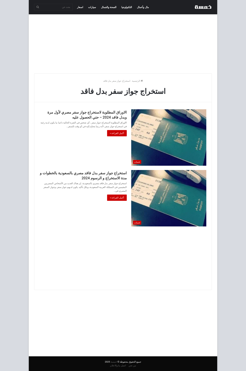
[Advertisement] (123, 43)
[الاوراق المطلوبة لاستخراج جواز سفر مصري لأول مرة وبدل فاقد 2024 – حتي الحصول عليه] (168, 137)
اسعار (80, 7)
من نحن (132, 365)
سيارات (92, 7)
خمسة (114, 361)
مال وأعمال (143, 7)
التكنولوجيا (126, 7)
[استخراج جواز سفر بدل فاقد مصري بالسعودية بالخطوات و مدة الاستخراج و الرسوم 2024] (168, 198)
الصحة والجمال (108, 7)
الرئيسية (137, 81)
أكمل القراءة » (117, 133)
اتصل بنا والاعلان (118, 365)
